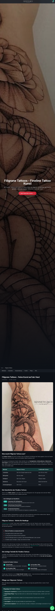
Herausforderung (18, 370)
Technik (26, 370)
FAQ (36, 370)
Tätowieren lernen (6, 523)
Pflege (31, 370)
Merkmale (4, 370)
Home (2, 367)
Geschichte (10, 370)
